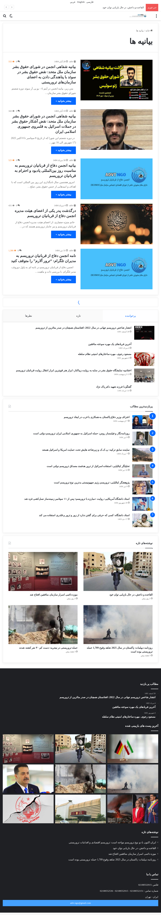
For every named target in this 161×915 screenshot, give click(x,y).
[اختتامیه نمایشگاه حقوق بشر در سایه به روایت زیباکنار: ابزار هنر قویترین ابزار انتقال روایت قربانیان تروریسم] (142, 377)
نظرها (28, 315)
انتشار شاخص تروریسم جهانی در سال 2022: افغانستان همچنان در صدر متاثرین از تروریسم (82, 329)
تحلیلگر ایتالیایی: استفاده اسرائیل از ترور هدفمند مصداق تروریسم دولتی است (88, 470)
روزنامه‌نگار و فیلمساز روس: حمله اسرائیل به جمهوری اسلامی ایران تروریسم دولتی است (81, 437)
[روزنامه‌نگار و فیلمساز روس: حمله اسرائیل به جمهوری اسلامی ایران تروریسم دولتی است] (142, 442)
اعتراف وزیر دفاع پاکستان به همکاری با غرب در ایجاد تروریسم (97, 420)
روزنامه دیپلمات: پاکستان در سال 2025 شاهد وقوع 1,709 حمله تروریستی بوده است (112, 867)
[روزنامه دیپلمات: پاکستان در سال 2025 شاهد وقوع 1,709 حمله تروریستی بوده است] (118, 629)
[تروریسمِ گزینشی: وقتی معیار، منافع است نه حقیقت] (28, 816)
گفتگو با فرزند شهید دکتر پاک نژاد (112, 388)
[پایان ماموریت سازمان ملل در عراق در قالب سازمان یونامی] (28, 786)
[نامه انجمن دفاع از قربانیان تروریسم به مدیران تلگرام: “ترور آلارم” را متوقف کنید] (116, 269)
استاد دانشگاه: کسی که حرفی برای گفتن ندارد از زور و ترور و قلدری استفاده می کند (84, 519)
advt (71, 61)
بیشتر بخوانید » (63, 101)
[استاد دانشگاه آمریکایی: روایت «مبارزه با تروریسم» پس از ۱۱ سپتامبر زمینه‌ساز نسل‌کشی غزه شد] (142, 507)
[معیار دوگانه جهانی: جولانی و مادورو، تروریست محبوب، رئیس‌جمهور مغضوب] (132, 816)
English (81, 2)
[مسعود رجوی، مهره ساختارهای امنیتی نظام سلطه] (142, 361)
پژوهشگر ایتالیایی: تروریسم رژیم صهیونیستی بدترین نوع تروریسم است (92, 486)
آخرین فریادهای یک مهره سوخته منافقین (108, 346)
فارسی (89, 2)
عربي (72, 2)
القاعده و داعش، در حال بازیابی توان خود (123, 7)
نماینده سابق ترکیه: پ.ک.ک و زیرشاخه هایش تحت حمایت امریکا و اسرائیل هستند (86, 453)
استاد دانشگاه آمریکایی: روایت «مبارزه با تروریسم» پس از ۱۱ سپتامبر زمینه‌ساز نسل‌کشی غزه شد (77, 502)
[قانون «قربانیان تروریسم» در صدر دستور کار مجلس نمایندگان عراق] (80, 816)
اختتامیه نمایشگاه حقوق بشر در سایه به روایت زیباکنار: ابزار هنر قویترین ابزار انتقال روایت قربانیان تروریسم (72, 372)
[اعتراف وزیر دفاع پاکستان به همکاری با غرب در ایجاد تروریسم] (142, 426)
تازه (78, 315)
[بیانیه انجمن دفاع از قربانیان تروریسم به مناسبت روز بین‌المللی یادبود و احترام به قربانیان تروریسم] (116, 178)
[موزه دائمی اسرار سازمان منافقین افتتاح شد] (43, 575)
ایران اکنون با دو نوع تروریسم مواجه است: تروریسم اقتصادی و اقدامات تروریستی (112, 850)
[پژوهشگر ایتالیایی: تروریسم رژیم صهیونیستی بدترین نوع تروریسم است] (142, 491)
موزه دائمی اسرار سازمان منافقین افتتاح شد (43, 599)
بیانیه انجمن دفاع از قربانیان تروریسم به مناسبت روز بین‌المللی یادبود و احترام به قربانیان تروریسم (45, 170)
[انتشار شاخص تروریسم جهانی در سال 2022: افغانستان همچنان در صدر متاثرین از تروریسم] (142, 335)
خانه (149, 30)
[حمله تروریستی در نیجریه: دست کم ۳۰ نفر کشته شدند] (43, 629)
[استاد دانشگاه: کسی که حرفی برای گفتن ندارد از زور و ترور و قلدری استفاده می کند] (142, 524)
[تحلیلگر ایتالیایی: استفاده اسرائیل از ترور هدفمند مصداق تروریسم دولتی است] (142, 475)
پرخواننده (130, 315)
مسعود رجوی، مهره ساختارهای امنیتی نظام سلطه (103, 356)
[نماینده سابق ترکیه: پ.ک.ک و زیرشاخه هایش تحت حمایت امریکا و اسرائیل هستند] (142, 458)
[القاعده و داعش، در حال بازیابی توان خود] (118, 575)
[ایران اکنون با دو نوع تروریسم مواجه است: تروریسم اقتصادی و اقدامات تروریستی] (132, 756)
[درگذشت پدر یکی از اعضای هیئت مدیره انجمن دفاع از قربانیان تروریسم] (116, 224)
